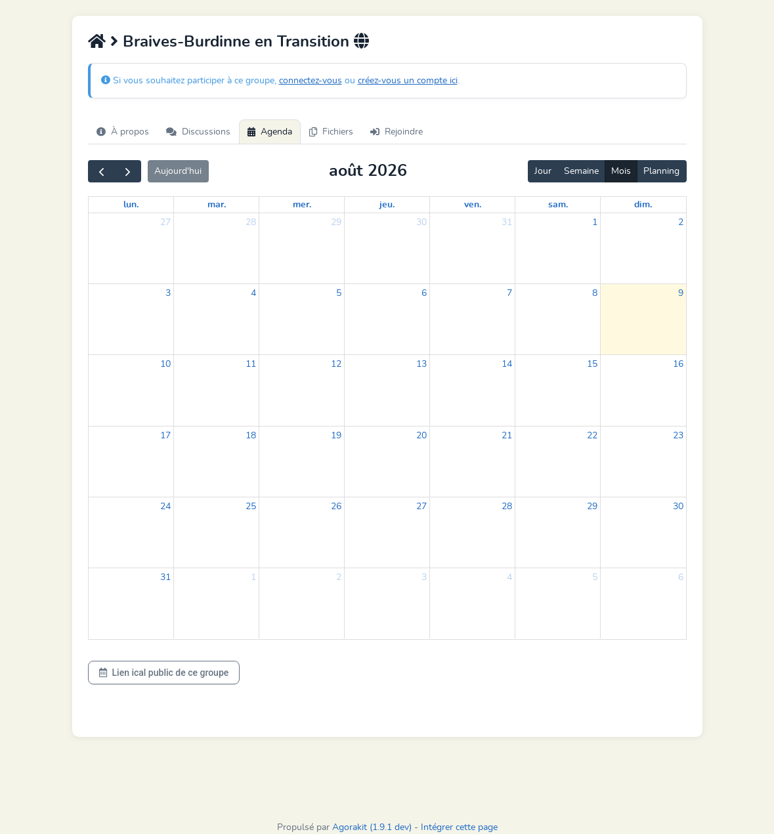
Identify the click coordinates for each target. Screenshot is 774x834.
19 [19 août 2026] (336, 435)
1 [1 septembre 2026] (253, 577)
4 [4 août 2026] (253, 293)
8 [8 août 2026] (594, 293)
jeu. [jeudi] (387, 204)
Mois (621, 171)
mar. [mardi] (216, 204)
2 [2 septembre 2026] (338, 577)
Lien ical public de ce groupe (164, 672)
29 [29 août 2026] (592, 506)
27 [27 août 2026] (421, 506)
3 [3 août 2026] (168, 293)
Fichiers (331, 131)
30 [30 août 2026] (678, 506)
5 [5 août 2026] (338, 293)
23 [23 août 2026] (678, 435)
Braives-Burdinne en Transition (236, 42)
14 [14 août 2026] (507, 364)
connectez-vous (310, 80)
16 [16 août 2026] (678, 364)
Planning (661, 171)
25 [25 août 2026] (251, 506)
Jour (542, 171)
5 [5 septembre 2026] (594, 577)
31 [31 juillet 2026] (507, 222)
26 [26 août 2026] (336, 506)
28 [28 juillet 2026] (251, 222)
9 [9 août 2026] (680, 293)
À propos (123, 131)
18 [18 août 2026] (251, 435)
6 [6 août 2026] (424, 293)
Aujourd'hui (178, 171)
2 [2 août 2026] (680, 222)
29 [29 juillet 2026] (336, 222)
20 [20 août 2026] (421, 435)
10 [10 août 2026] (165, 364)
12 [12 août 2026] (336, 364)
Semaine (581, 171)
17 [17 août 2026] (165, 435)
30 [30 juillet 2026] (421, 222)
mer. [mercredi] (302, 204)
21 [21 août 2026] (507, 435)
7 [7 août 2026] (509, 293)
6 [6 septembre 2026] (680, 577)
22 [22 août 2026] (592, 435)
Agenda (269, 131)
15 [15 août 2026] (592, 364)
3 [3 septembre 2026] (424, 577)
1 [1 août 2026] (594, 222)
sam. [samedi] (558, 204)
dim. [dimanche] (643, 204)
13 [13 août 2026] (421, 364)
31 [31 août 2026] (165, 577)
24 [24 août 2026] (165, 506)
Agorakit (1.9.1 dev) (372, 827)
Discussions (198, 131)
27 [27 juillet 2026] (165, 222)
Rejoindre (396, 131)
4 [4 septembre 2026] (509, 577)
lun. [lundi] (131, 204)
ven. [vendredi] (472, 204)
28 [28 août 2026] (507, 506)
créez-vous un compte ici (408, 80)
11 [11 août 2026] (251, 364)
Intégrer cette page (459, 827)
